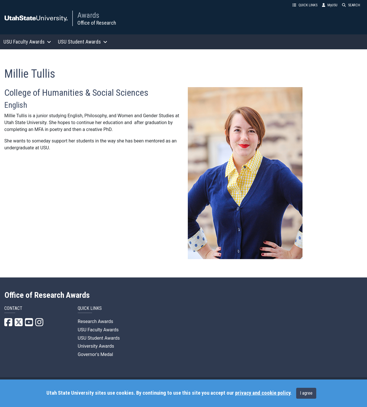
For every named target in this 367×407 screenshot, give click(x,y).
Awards (88, 15)
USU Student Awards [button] (82, 42)
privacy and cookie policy (262, 393)
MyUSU (329, 5)
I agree (306, 393)
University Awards (96, 346)
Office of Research (96, 23)
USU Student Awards (99, 338)
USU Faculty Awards (98, 329)
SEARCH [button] (351, 5)
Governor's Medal (95, 354)
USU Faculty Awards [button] (27, 42)
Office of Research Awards (47, 295)
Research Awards (95, 321)
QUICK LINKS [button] (304, 5)
